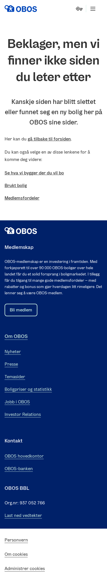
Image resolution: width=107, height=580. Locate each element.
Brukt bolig (16, 185)
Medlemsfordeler (22, 198)
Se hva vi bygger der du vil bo (34, 173)
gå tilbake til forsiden (49, 139)
